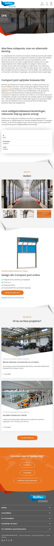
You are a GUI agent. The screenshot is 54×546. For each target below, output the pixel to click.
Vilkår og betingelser (25, 535)
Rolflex (4, 508)
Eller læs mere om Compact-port (12, 298)
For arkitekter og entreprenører (13, 529)
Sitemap (3, 537)
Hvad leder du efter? (9, 524)
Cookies (48, 535)
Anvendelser (6, 513)
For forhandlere (7, 518)
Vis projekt (7, 374)
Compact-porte (6, 89)
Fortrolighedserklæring (38, 535)
